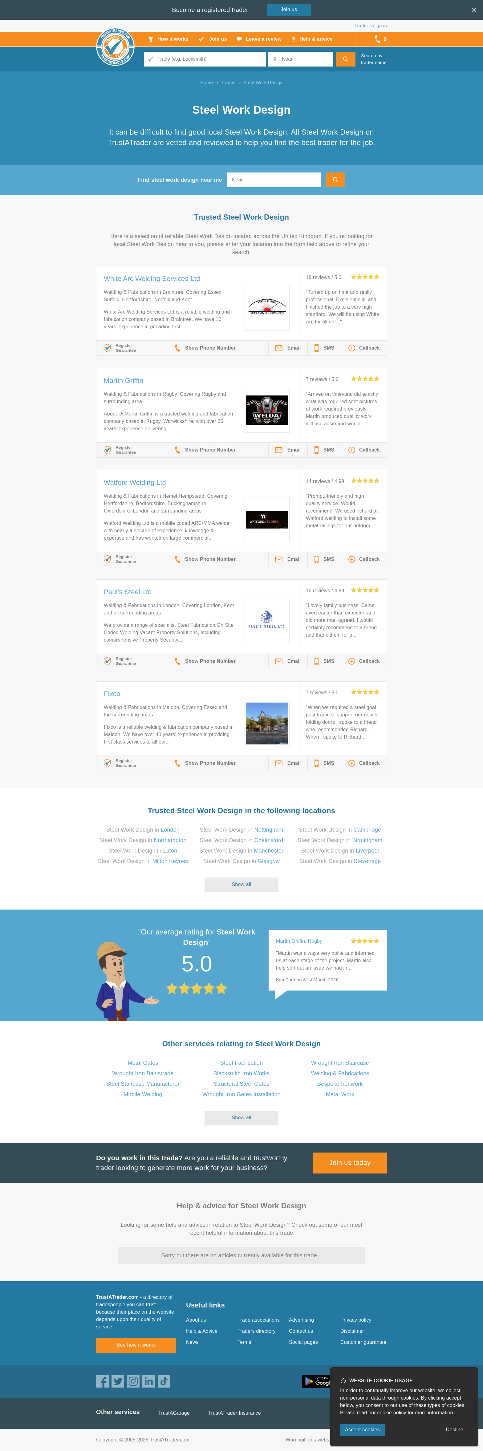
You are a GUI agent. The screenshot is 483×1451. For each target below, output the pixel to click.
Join (289, 9)
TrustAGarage (174, 1413)
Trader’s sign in (371, 25)
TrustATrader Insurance (234, 1413)
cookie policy (391, 1412)
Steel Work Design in (143, 830)
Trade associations (258, 1320)
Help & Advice (201, 1331)
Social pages (303, 1342)
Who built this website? (311, 1439)
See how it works (136, 1345)
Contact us (301, 1331)
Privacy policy (355, 1320)
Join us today (350, 1162)
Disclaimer (352, 1331)
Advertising (301, 1320)
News (192, 1342)
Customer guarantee (363, 1342)
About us (196, 1320)
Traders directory (256, 1331)
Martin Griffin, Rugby (299, 941)
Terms (244, 1342)
